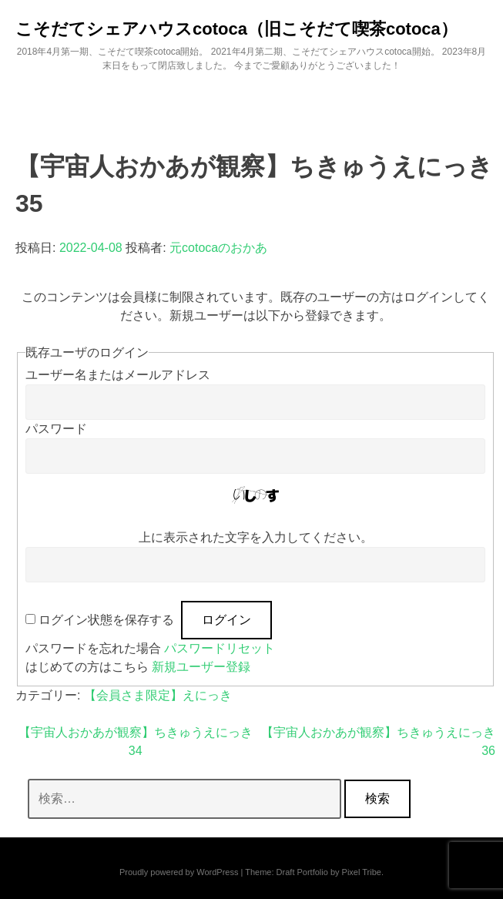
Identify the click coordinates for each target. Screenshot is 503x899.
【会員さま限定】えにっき (158, 695)
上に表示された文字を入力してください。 (256, 537)
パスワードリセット (219, 648)
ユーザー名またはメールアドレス (117, 374)
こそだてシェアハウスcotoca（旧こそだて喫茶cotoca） (236, 29)
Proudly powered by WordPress (178, 872)
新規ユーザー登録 (201, 666)
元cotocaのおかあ (218, 247)
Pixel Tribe (361, 872)
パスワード (56, 428)
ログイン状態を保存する (106, 619)
